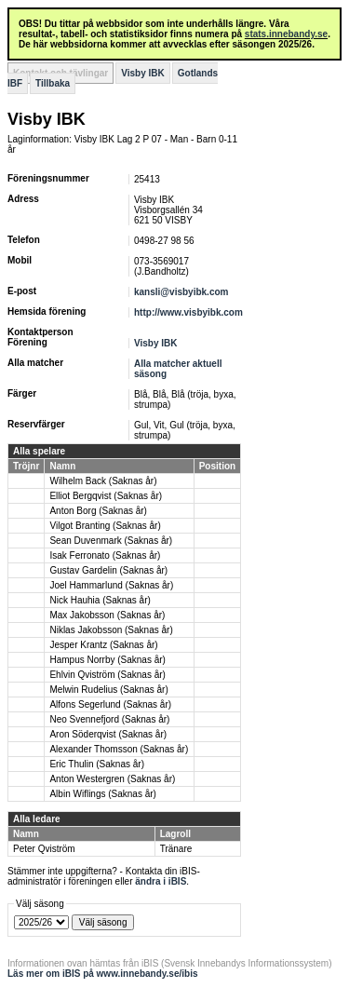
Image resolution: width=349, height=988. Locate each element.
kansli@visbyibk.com (181, 292)
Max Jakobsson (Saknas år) (107, 615)
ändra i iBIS (160, 881)
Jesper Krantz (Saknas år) (103, 645)
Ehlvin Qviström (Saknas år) (107, 675)
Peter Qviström (44, 849)
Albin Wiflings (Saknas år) (102, 794)
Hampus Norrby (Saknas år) (107, 660)
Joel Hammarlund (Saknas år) (111, 585)
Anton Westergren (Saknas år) (112, 779)
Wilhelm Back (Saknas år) (102, 481)
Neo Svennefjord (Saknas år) (109, 719)
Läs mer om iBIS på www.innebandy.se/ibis (102, 973)
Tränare (176, 849)
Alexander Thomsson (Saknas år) (118, 749)
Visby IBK (143, 73)
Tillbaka (52, 83)
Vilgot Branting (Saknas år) (104, 526)
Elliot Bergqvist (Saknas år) (105, 496)
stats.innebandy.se (286, 34)
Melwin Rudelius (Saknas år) (108, 689)
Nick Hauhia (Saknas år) (99, 600)
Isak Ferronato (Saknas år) (104, 555)
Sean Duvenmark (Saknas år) (110, 540)
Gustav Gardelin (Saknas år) (108, 570)
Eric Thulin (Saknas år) (96, 764)
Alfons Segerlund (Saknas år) (110, 704)
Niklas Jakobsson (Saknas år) (110, 630)
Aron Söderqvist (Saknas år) (108, 734)
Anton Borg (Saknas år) (98, 511)
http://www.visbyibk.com (188, 312)
